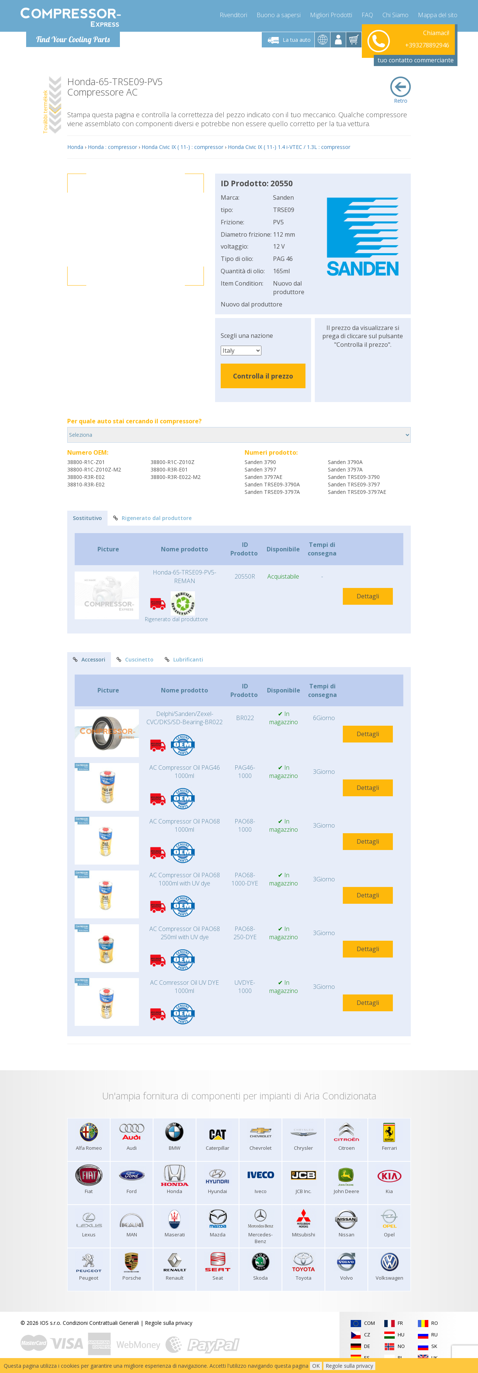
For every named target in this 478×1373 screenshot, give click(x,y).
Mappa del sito (437, 15)
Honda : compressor (112, 146)
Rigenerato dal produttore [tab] (152, 518)
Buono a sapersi (279, 15)
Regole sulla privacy (168, 1322)
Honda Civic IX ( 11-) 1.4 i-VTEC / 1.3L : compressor (289, 146)
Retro (400, 90)
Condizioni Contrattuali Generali (101, 1322)
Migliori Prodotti (331, 15)
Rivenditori (233, 15)
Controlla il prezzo (263, 375)
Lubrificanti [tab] (184, 659)
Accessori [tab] (89, 659)
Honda (75, 146)
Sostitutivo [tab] (87, 518)
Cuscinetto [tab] (135, 659)
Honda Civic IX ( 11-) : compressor (182, 146)
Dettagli (368, 596)
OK (316, 1365)
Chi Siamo (395, 15)
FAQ (367, 15)
